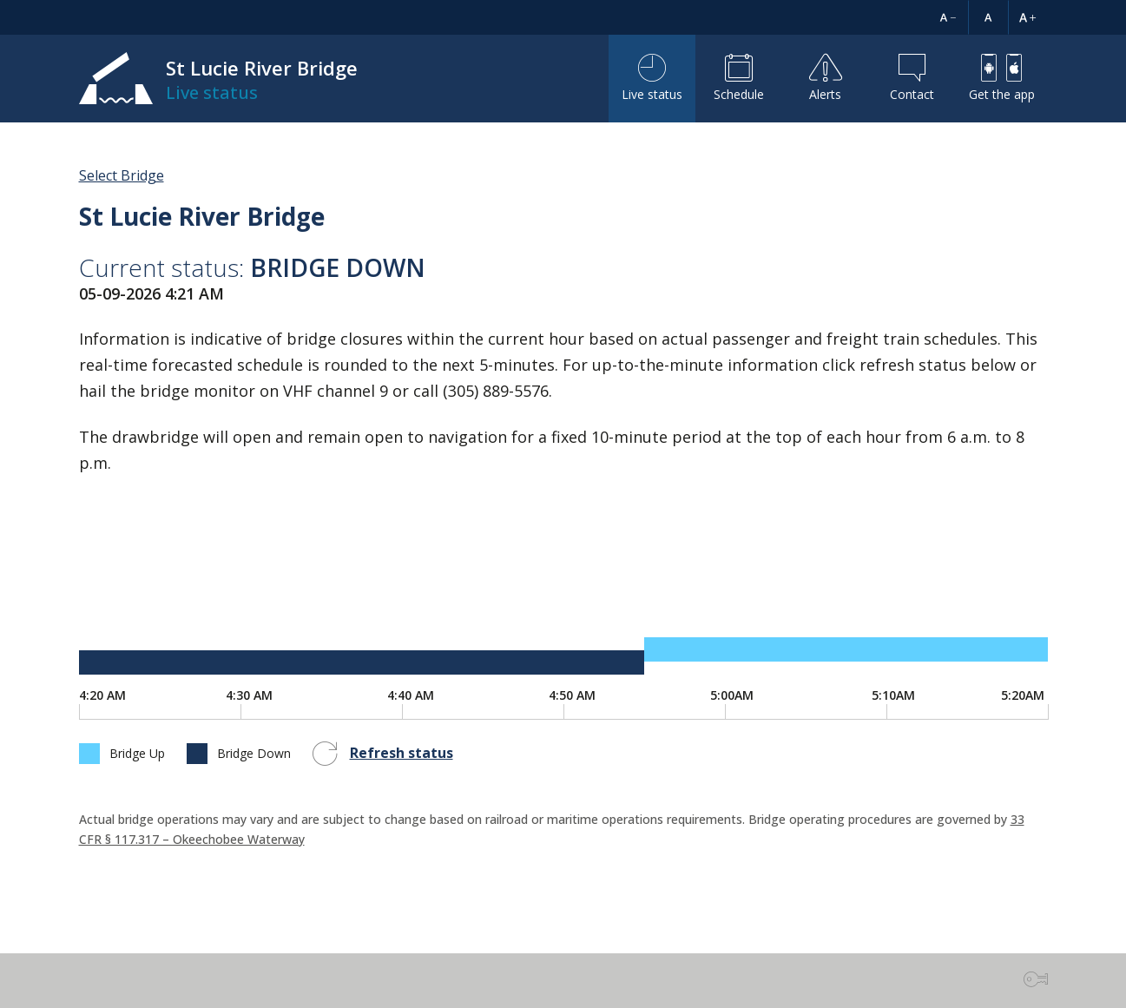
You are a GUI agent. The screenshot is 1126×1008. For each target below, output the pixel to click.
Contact (912, 78)
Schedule (739, 78)
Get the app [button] (1002, 78)
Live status (652, 78)
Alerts (825, 78)
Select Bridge (121, 175)
